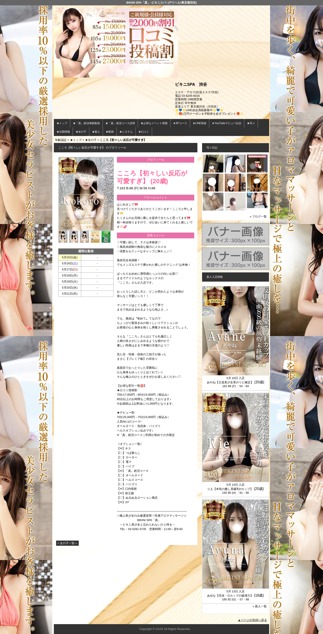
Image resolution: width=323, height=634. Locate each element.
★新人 (96, 131)
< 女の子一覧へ (67, 543)
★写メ (251, 123)
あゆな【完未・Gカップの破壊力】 (230, 595)
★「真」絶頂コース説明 (120, 123)
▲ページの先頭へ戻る (252, 620)
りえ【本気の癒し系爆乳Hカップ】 (230, 489)
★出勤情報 (63, 131)
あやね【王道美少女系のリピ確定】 (230, 382)
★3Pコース (180, 123)
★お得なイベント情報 (154, 123)
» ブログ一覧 (258, 216)
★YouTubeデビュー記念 (226, 123)
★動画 (110, 131)
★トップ (62, 123)
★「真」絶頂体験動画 (86, 123)
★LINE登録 (200, 123)
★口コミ (143, 131)
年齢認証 (61, 140)
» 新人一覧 (260, 606)
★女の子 (81, 131)
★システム (126, 131)
